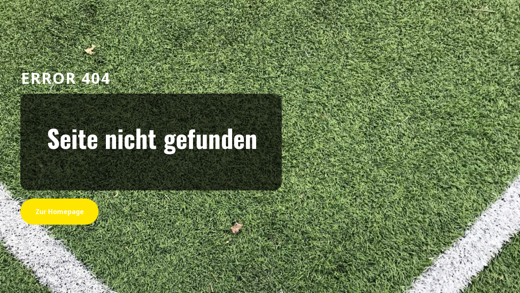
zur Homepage (59, 211)
